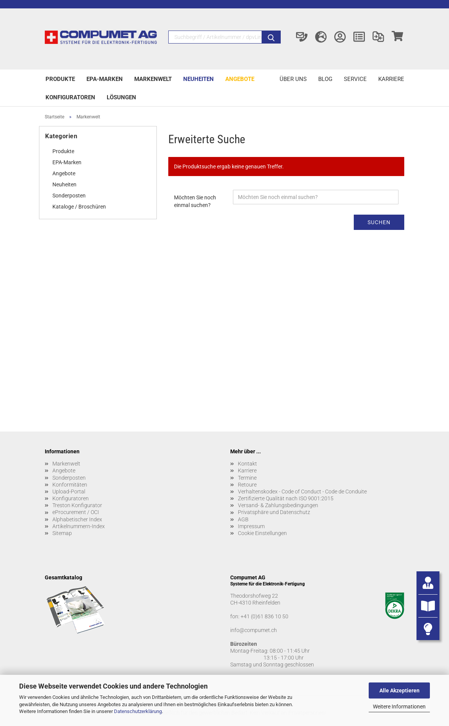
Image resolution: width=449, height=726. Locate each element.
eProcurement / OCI (75, 512)
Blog (325, 79)
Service (355, 79)
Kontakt (247, 464)
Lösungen (121, 97)
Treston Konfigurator (77, 505)
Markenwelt (153, 79)
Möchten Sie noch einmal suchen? (195, 201)
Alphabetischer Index (77, 519)
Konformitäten (69, 485)
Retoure (247, 485)
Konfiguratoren (70, 97)
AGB (243, 519)
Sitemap (62, 533)
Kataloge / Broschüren (79, 207)
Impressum (251, 526)
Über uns (293, 79)
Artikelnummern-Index (78, 526)
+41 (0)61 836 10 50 (264, 616)
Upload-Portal (68, 491)
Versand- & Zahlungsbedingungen (278, 505)
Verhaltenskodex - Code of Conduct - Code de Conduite (302, 491)
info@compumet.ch (253, 630)
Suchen (379, 222)
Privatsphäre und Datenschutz (274, 512)
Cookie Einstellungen (262, 533)
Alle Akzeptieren (399, 690)
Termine (247, 478)
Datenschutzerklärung (138, 711)
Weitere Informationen (399, 706)
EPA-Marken (104, 79)
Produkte (60, 79)
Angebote (239, 79)
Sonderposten (69, 195)
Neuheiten (198, 79)
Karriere (391, 79)
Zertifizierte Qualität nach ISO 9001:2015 (285, 498)
